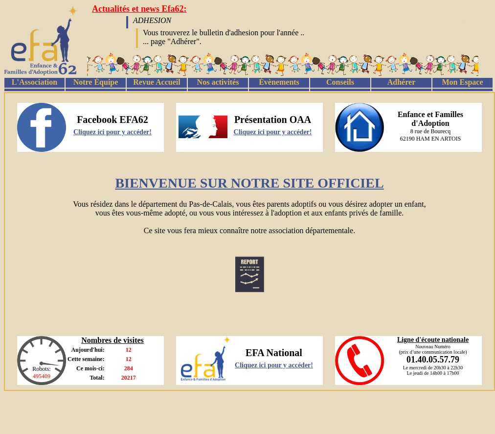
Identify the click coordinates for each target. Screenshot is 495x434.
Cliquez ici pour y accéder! (112, 132)
